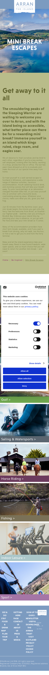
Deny (24, 386)
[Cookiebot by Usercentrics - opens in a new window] (35, 287)
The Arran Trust (29, 630)
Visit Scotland (31, 638)
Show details (35, 363)
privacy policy (31, 306)
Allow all (24, 371)
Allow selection (24, 378)
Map (3, 630)
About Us (17, 629)
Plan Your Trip (5, 637)
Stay (3, 618)
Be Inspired (16, 260)
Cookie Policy (29, 650)
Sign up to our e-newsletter (32, 615)
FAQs (16, 618)
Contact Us (18, 623)
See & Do (5, 613)
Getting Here (17, 613)
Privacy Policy (30, 644)
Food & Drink (5, 624)
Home (5, 260)
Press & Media (17, 637)
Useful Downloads (32, 623)
